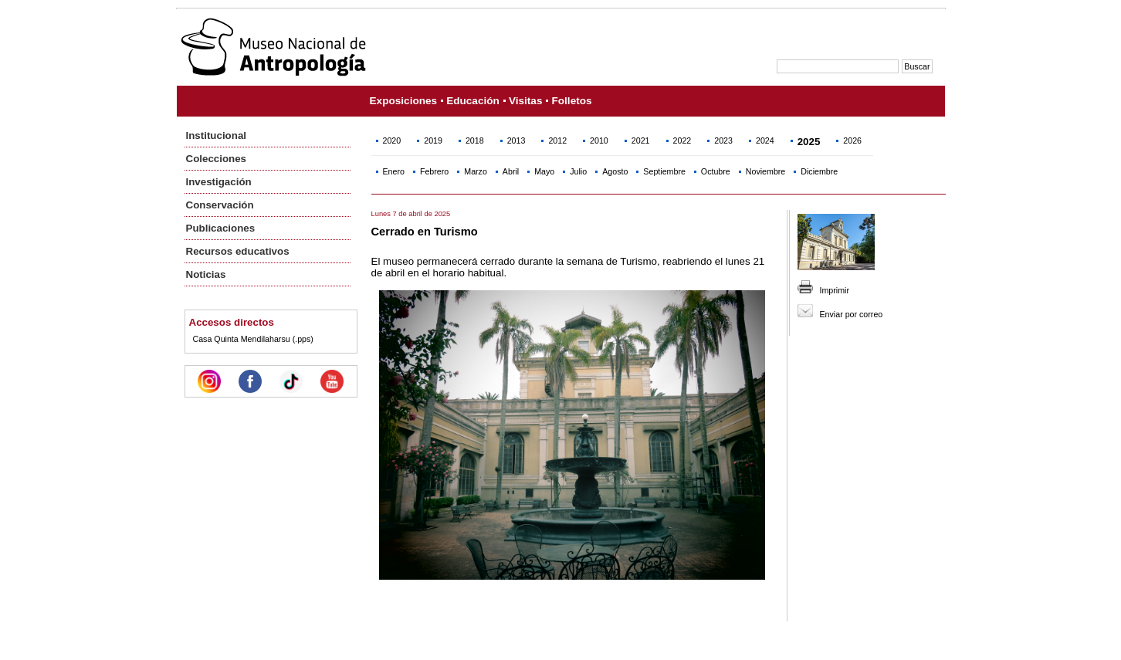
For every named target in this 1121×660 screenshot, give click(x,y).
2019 (433, 140)
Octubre (715, 171)
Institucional (216, 135)
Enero (394, 171)
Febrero (434, 171)
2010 (599, 140)
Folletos (571, 101)
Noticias (206, 274)
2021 (641, 140)
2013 (516, 140)
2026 (852, 140)
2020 (392, 140)
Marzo (475, 171)
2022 (682, 140)
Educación (473, 101)
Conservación (220, 205)
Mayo (544, 171)
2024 (765, 140)
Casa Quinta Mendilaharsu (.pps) (253, 339)
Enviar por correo (851, 314)
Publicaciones (221, 228)
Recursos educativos (238, 251)
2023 (723, 140)
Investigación (219, 182)
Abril (511, 171)
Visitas (526, 101)
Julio (578, 171)
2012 (557, 140)
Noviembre (766, 171)
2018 (475, 140)
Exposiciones (404, 101)
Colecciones (216, 158)
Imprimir (834, 290)
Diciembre (819, 171)
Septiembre (664, 171)
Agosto (615, 171)
